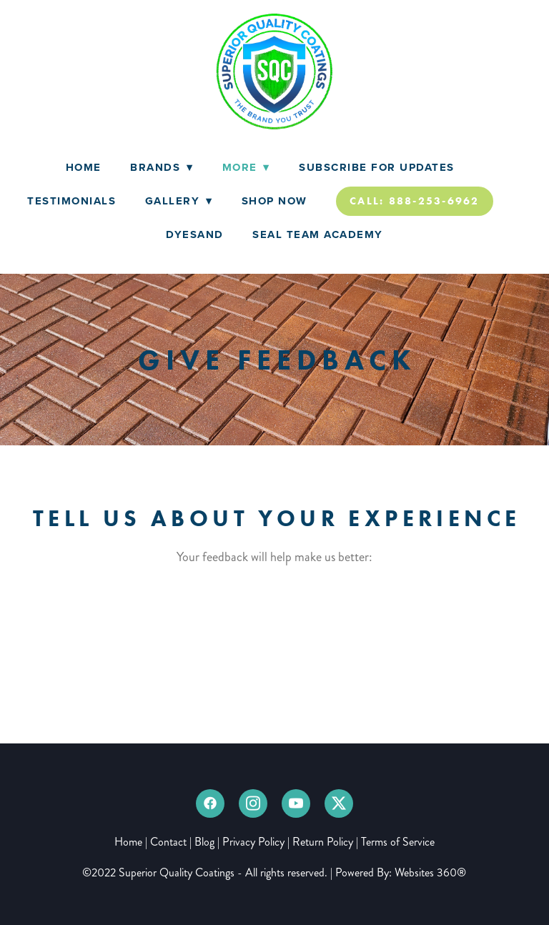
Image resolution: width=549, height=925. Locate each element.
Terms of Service (398, 842)
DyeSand (195, 234)
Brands (161, 167)
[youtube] (296, 803)
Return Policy (322, 842)
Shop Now (274, 201)
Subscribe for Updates (377, 167)
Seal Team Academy (317, 234)
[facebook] (210, 803)
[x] (339, 803)
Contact (168, 842)
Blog (204, 842)
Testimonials (71, 201)
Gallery (179, 201)
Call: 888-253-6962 (415, 200)
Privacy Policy (253, 842)
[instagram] (253, 803)
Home (84, 167)
